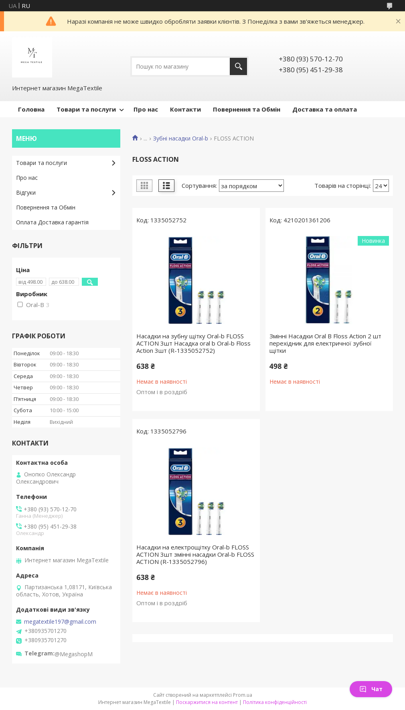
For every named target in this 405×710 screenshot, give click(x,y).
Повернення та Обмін (246, 109)
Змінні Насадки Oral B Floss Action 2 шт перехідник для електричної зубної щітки (325, 343)
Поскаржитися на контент (207, 702)
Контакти (185, 109)
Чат (371, 689)
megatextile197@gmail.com (60, 621)
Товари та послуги (86, 109)
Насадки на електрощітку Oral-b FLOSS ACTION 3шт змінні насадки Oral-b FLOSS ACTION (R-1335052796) (195, 554)
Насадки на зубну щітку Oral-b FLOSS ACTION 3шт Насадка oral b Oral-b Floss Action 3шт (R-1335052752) (193, 343)
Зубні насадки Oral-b (180, 138)
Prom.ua (242, 695)
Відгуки (26, 192)
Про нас (146, 109)
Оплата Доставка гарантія (52, 222)
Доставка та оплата (324, 109)
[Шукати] (238, 66)
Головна (31, 109)
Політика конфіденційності (275, 702)
